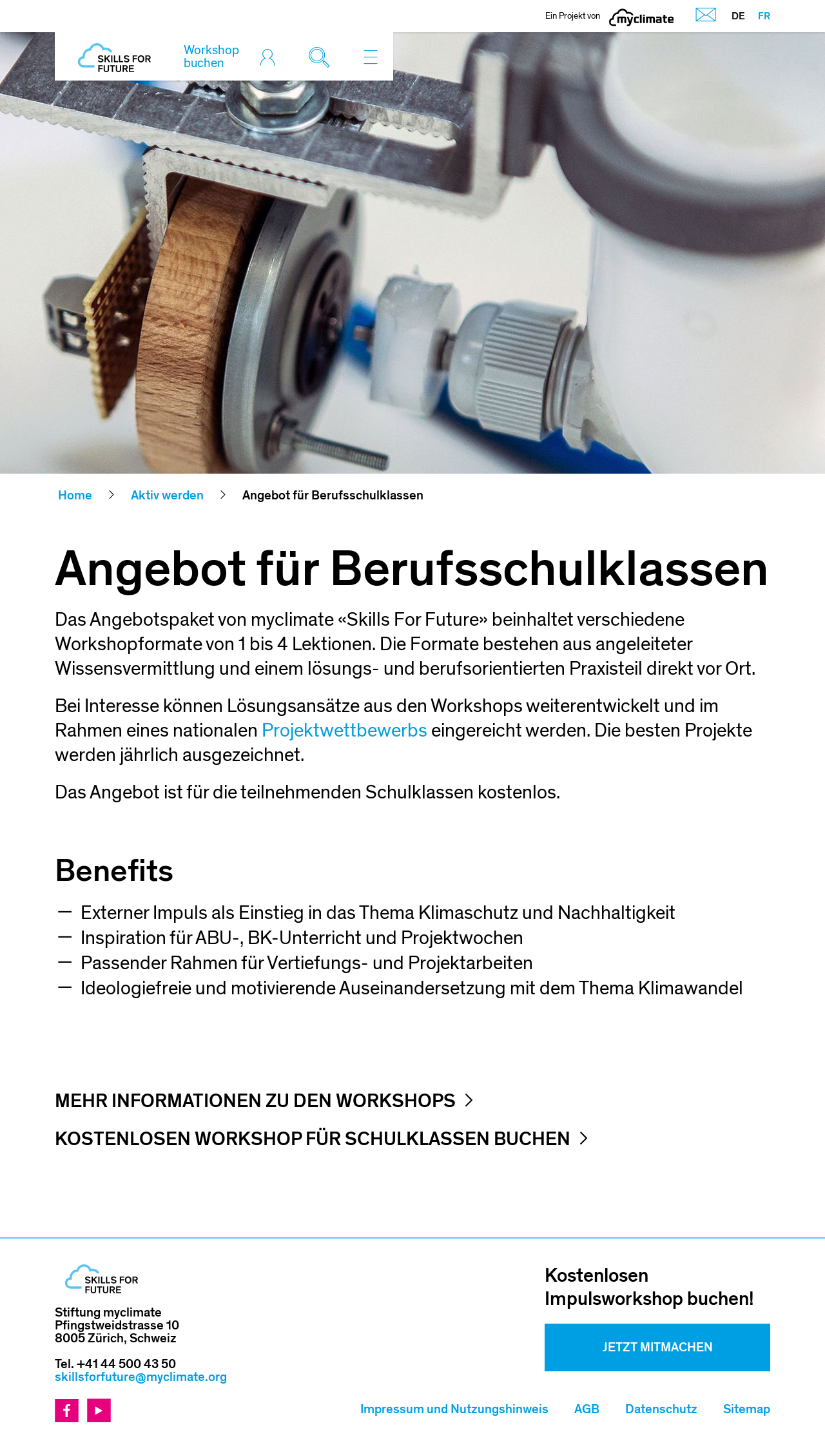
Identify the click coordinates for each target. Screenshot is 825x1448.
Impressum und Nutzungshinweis (454, 1409)
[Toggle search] (322, 56)
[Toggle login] (270, 56)
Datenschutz (661, 1409)
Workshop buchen (211, 57)
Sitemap (746, 1409)
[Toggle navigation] (370, 57)
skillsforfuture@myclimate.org (141, 1377)
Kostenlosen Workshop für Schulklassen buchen (312, 1139)
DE (738, 16)
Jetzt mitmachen (658, 1347)
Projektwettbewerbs (344, 731)
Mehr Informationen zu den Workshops (255, 1101)
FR (764, 16)
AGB (586, 1409)
